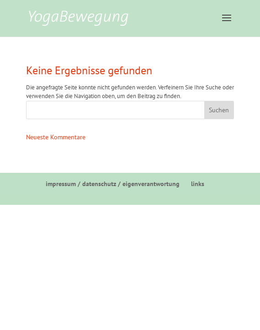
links (197, 184)
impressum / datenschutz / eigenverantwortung (113, 184)
